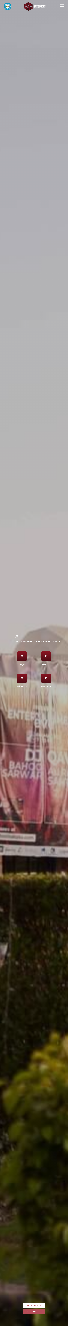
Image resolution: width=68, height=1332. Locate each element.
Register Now (34, 1306)
